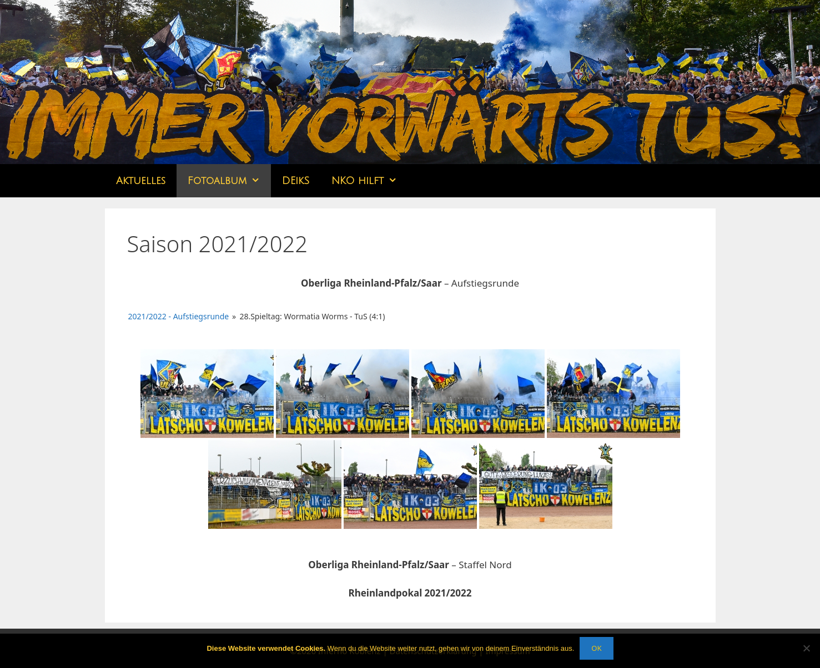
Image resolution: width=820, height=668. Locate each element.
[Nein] (806, 648)
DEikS (295, 180)
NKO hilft (369, 180)
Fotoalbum (229, 180)
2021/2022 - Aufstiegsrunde (178, 316)
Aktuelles (140, 180)
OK (596, 648)
